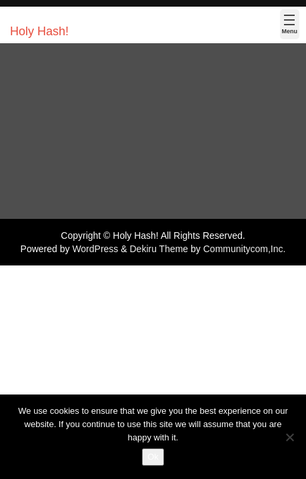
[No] (289, 437)
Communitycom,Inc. (244, 248)
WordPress (95, 248)
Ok (153, 457)
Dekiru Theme (158, 248)
